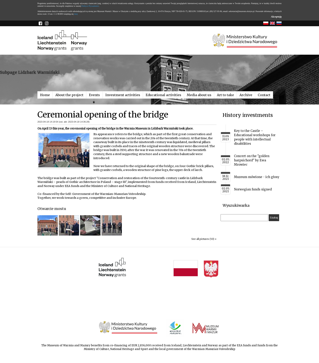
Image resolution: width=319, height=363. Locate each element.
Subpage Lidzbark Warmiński (30, 72)
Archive (245, 95)
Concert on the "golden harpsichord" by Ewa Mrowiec (251, 160)
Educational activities (163, 95)
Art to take (225, 95)
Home (45, 95)
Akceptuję (276, 16)
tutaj (76, 14)
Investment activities (122, 95)
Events (94, 95)
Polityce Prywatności (90, 6)
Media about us (199, 95)
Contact (264, 95)
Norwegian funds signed (253, 189)
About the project (69, 95)
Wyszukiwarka (236, 205)
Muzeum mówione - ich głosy (256, 177)
